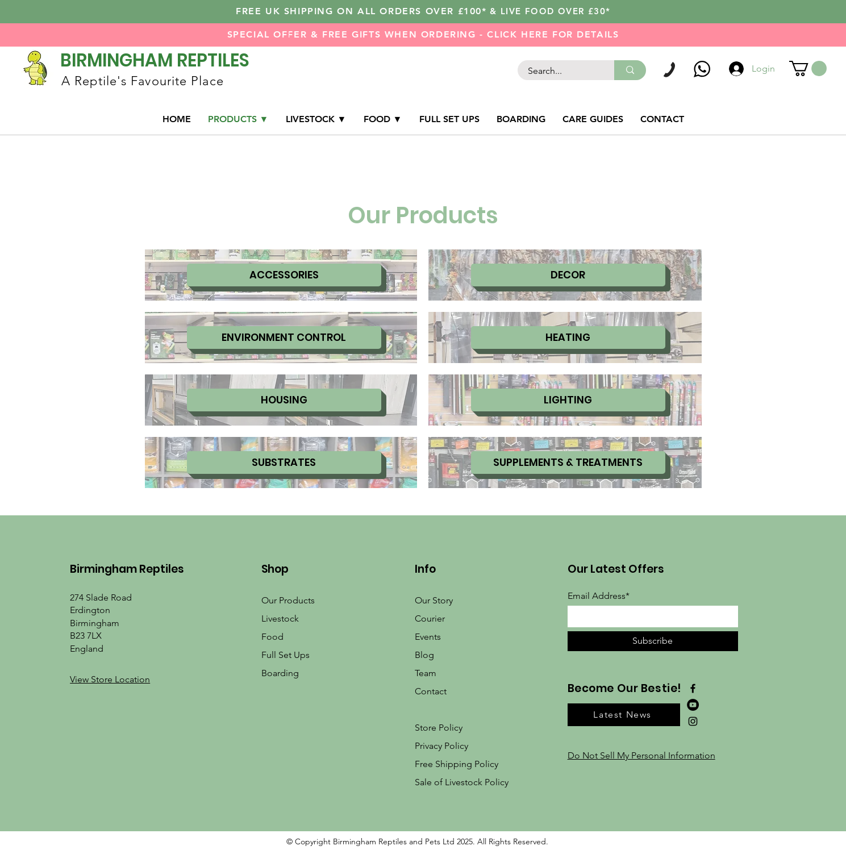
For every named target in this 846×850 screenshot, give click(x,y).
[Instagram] (693, 721)
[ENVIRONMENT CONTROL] (284, 337)
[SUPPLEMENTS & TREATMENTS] (568, 462)
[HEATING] (568, 337)
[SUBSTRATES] (284, 462)
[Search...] (559, 71)
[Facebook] (693, 688)
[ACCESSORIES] (284, 275)
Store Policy (438, 727)
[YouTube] (693, 705)
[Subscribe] (653, 641)
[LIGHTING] (568, 400)
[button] (110, 679)
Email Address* (599, 596)
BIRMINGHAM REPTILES (154, 60)
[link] (808, 68)
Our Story (434, 600)
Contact (431, 691)
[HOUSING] (284, 400)
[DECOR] (568, 275)
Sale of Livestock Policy (462, 782)
